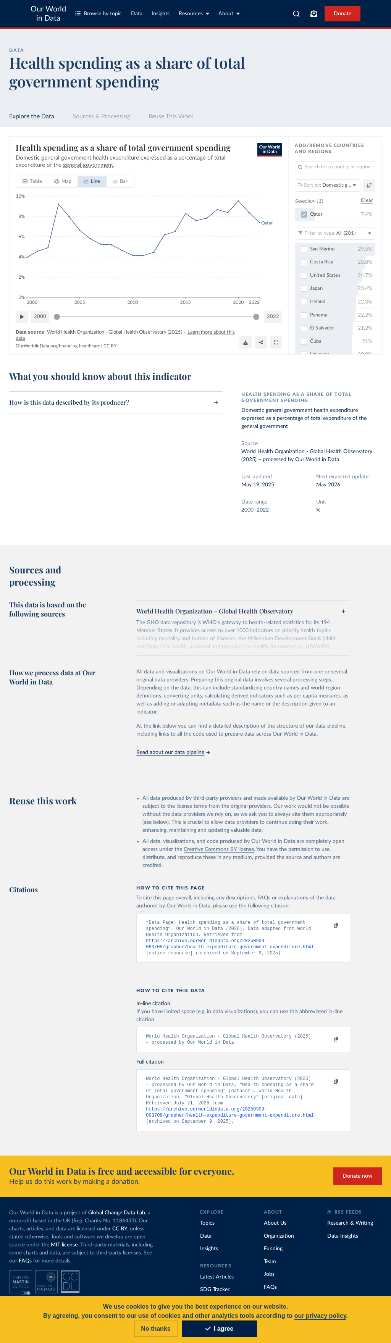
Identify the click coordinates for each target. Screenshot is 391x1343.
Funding (273, 1254)
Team (270, 1267)
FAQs (25, 1267)
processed (274, 459)
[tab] (32, 182)
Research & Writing (350, 1229)
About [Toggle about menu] (229, 13)
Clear (367, 201)
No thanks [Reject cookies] (155, 1328)
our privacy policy (320, 1315)
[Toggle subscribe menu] (314, 13)
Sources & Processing (101, 116)
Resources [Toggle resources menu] (194, 13)
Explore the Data (31, 116)
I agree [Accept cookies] (219, 1328)
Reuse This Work (171, 116)
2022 (273, 316)
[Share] (261, 342)
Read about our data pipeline (173, 752)
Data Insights (342, 1242)
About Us (275, 1229)
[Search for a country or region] (335, 167)
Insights (161, 13)
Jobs (269, 1280)
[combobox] (296, 13)
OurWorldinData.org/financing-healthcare (58, 346)
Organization (279, 1242)
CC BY (109, 346)
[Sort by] (327, 185)
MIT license (64, 1251)
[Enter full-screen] (276, 342)
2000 (40, 316)
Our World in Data (48, 13)
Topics (207, 1229)
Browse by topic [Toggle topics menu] (98, 13)
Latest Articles (217, 1283)
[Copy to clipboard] (328, 926)
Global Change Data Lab (116, 1219)
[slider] (57, 317)
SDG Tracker (214, 1295)
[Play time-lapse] (22, 317)
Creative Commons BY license (219, 849)
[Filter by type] (335, 234)
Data (136, 13)
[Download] (245, 342)
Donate (342, 13)
